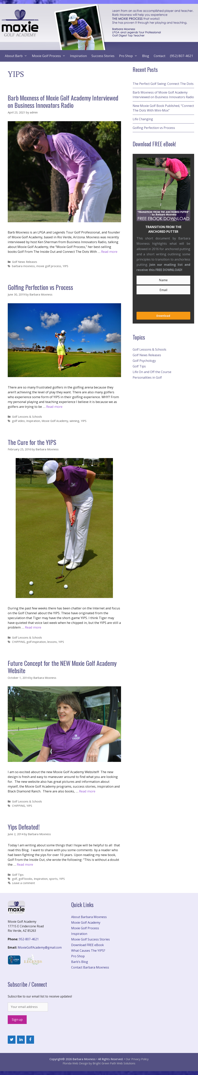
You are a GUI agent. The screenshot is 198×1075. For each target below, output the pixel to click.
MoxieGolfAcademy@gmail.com (40, 947)
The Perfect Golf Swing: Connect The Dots (163, 84)
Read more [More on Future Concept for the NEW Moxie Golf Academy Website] (87, 791)
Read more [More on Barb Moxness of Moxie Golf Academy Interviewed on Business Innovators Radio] (109, 251)
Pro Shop (129, 56)
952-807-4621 (29, 939)
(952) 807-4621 (181, 56)
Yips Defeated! (24, 826)
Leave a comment (23, 883)
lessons (52, 642)
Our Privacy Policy (137, 1059)
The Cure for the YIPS (32, 442)
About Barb (17, 56)
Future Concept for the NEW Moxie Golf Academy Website (62, 666)
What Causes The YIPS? (88, 950)
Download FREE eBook (87, 945)
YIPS (65, 266)
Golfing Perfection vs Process (40, 287)
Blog (145, 56)
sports (53, 879)
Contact (159, 56)
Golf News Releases (24, 262)
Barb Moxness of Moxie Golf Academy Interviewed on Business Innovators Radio (63, 101)
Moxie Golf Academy (55, 421)
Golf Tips (18, 875)
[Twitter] (11, 1040)
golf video (18, 421)
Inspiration (78, 56)
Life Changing (143, 119)
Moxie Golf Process (50, 56)
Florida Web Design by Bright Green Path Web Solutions (99, 1063)
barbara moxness (23, 266)
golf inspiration (36, 642)
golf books (25, 879)
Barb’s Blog (79, 962)
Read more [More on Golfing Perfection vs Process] (54, 406)
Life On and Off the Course (152, 372)
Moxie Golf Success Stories (90, 939)
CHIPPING (18, 642)
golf (14, 879)
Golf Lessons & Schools (27, 416)
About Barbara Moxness (89, 917)
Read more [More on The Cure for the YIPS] (33, 627)
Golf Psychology (144, 361)
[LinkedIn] (21, 1040)
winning (74, 421)
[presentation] (157, 301)
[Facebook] (30, 1040)
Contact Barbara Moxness (90, 967)
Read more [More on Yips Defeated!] (25, 864)
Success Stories (102, 56)
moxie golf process (48, 266)
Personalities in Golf (147, 377)
